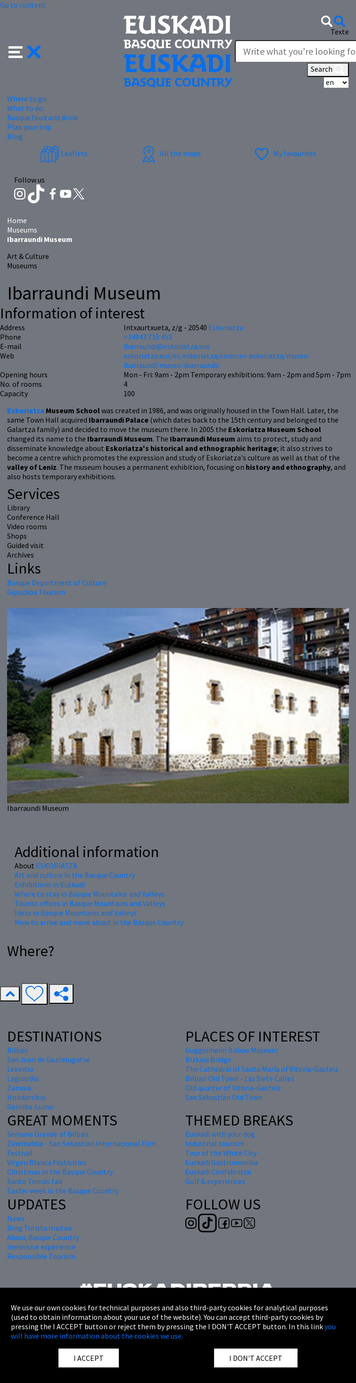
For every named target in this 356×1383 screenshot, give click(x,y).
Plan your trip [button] (29, 127)
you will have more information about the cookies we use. (173, 1331)
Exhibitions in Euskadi (50, 884)
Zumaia (19, 1087)
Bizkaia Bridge (208, 1059)
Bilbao (17, 1050)
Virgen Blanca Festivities (46, 1162)
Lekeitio (20, 1069)
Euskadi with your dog (220, 1134)
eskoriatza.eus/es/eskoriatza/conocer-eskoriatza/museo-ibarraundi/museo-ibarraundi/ (217, 360)
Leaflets (64, 153)
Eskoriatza (26, 410)
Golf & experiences (215, 1181)
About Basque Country (43, 1237)
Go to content (23, 4)
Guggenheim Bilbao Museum (231, 1050)
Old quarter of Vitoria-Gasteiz (233, 1087)
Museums (22, 229)
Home (17, 220)
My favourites (284, 153)
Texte (340, 31)
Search (328, 69)
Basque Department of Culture (56, 582)
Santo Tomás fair (35, 1181)
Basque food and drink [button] (42, 117)
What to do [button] (25, 108)
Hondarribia (26, 1097)
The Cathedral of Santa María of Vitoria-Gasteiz (262, 1069)
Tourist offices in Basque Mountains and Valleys (90, 903)
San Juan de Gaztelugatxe (48, 1059)
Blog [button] (15, 136)
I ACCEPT (89, 1358)
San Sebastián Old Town (224, 1097)
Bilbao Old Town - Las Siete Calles (239, 1078)
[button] (24, 51)
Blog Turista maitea (39, 1228)
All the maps (170, 153)
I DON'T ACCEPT (255, 1358)
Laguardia (23, 1078)
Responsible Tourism (41, 1256)
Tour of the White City (221, 1153)
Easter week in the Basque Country (62, 1190)
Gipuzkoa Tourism (36, 592)
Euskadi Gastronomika (221, 1162)
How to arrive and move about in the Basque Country (99, 922)
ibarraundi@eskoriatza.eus (167, 346)
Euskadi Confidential (218, 1171)
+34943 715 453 (148, 337)
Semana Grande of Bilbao (48, 1134)
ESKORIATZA (56, 865)
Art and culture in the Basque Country (75, 875)
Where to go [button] (27, 98)
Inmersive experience (41, 1246)
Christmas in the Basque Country (60, 1171)
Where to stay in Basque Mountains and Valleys (90, 894)
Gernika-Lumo (30, 1106)
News (16, 1218)
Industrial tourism (214, 1143)
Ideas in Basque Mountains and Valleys (76, 912)
